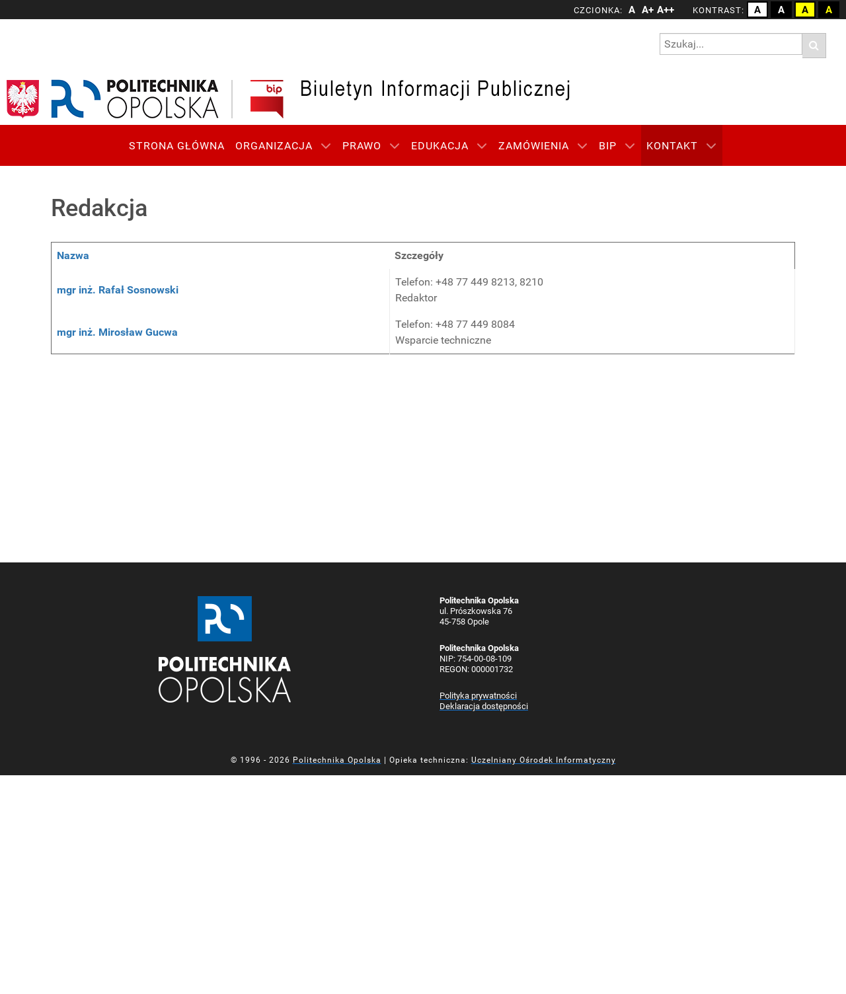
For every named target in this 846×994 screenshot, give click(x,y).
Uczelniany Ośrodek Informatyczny (543, 760)
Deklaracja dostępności (484, 706)
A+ (648, 10)
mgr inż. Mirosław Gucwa (117, 332)
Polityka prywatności (478, 696)
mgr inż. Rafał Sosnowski (117, 290)
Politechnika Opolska (337, 760)
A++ (663, 10)
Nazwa (73, 255)
